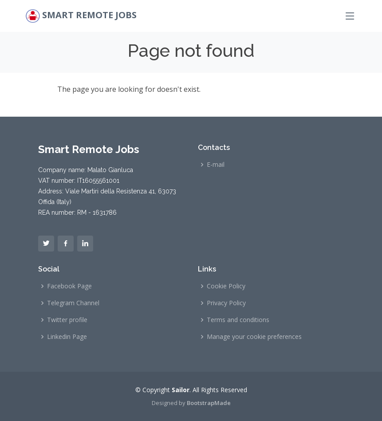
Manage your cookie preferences (254, 337)
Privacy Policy (226, 303)
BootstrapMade (209, 403)
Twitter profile (67, 320)
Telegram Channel (73, 303)
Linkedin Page (67, 337)
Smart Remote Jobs (89, 15)
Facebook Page (69, 286)
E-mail (215, 164)
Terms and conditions (238, 320)
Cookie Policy (226, 286)
